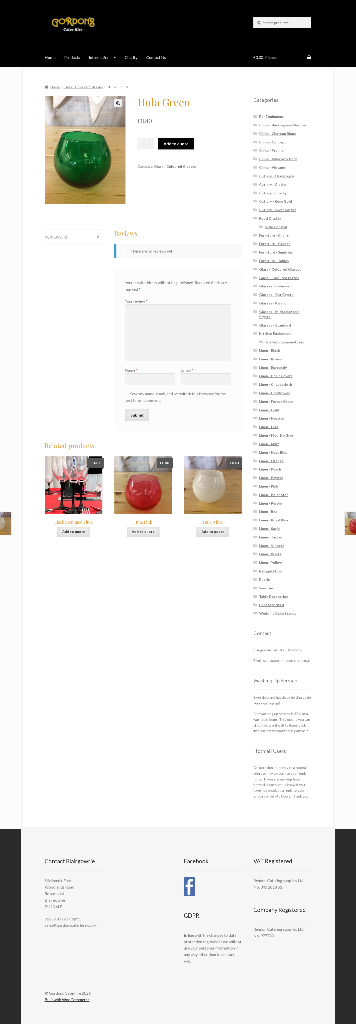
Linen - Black (269, 350)
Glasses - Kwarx (272, 303)
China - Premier (272, 150)
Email (187, 370)
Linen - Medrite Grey (276, 435)
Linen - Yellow (270, 562)
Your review (136, 301)
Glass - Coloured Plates (279, 278)
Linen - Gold (269, 410)
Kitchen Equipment (275, 333)
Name (131, 370)
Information (99, 57)
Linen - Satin (269, 528)
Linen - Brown (270, 359)
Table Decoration (273, 596)
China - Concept (272, 142)
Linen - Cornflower (274, 393)
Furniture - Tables (274, 261)
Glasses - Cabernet (275, 286)
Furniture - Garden (275, 244)
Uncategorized (271, 605)
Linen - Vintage (271, 545)
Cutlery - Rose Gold (275, 201)
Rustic (264, 579)
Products (72, 57)
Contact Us (156, 57)
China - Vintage (272, 167)
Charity (131, 57)
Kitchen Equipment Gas (284, 342)
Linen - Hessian (271, 418)
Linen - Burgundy (273, 367)
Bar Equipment (271, 116)
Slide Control (276, 227)
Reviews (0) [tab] (56, 236)
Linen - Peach (270, 469)
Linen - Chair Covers (276, 376)
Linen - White (270, 554)
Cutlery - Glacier (273, 184)
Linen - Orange (271, 461)
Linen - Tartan (270, 537)
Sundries (266, 588)
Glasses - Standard (275, 325)
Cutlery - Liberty (273, 193)
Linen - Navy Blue (273, 452)
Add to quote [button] (73, 531)
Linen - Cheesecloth (275, 384)
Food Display (270, 218)
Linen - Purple (270, 503)
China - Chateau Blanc (277, 133)
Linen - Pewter (271, 478)
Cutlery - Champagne (276, 176)
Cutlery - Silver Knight (277, 210)
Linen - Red (268, 511)
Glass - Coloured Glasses (83, 87)
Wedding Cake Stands (277, 613)
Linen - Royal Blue (273, 520)
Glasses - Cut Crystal (277, 294)
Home (50, 57)
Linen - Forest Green (276, 401)
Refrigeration (270, 571)
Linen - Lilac (268, 427)
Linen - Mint (269, 444)
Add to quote (176, 143)
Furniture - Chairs (274, 235)
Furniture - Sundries (276, 252)
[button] (118, 103)
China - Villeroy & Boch (278, 159)
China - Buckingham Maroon (282, 125)
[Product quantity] (146, 143)
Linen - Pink (268, 486)
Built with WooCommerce (67, 999)
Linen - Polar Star (273, 495)
